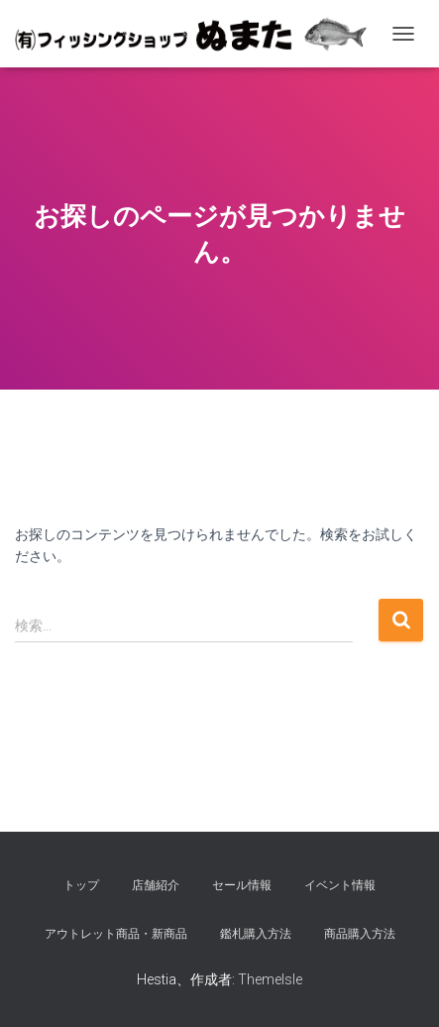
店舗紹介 (155, 885)
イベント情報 (340, 885)
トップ (81, 885)
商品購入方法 (359, 934)
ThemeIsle (270, 979)
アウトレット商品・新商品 (116, 934)
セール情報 (242, 885)
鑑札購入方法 (255, 934)
